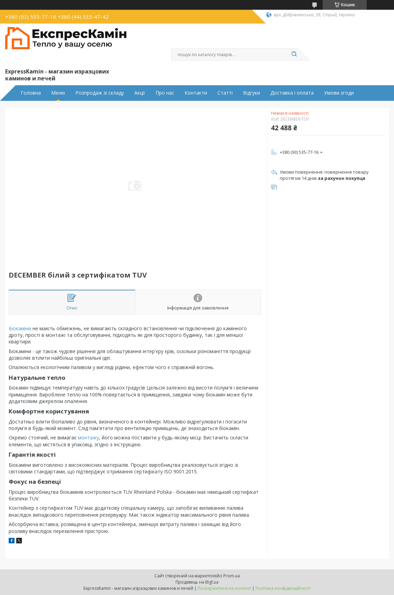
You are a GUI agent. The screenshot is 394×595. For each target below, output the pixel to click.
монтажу (88, 437)
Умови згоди (339, 92)
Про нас (164, 92)
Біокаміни (20, 328)
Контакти (196, 92)
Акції (139, 92)
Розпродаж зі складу (99, 92)
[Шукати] (294, 54)
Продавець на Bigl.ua (197, 582)
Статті (225, 92)
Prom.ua (231, 576)
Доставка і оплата (292, 92)
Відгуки (251, 92)
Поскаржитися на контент (224, 588)
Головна (31, 92)
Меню (58, 92)
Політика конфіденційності (283, 588)
